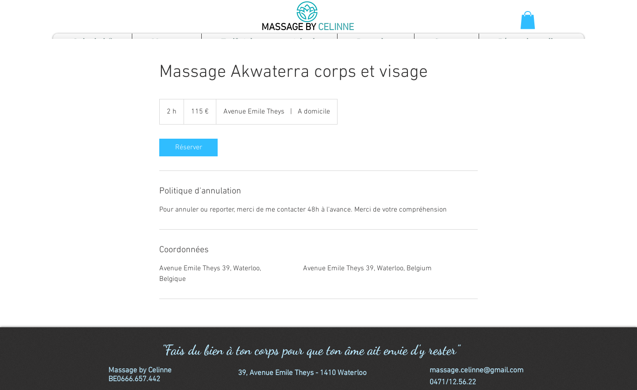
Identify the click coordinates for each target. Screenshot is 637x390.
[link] (188, 147)
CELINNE (336, 28)
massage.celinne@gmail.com (476, 370)
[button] (527, 20)
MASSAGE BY (289, 28)
